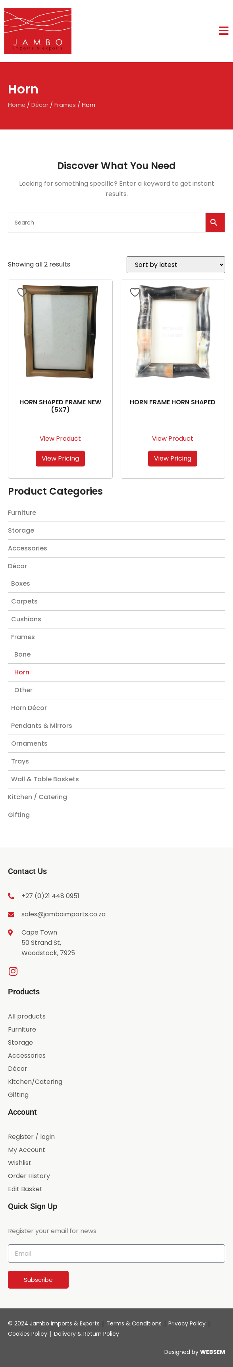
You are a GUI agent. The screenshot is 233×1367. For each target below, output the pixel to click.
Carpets (24, 601)
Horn (21, 672)
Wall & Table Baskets (45, 779)
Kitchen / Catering (37, 797)
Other (23, 690)
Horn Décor (29, 707)
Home (16, 105)
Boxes (20, 583)
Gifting (19, 814)
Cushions (26, 619)
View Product (60, 438)
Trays (20, 761)
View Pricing (60, 458)
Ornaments (29, 743)
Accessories (27, 548)
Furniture (22, 512)
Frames (65, 105)
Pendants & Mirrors (41, 725)
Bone (22, 654)
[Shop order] (176, 264)
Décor (39, 105)
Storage (21, 530)
